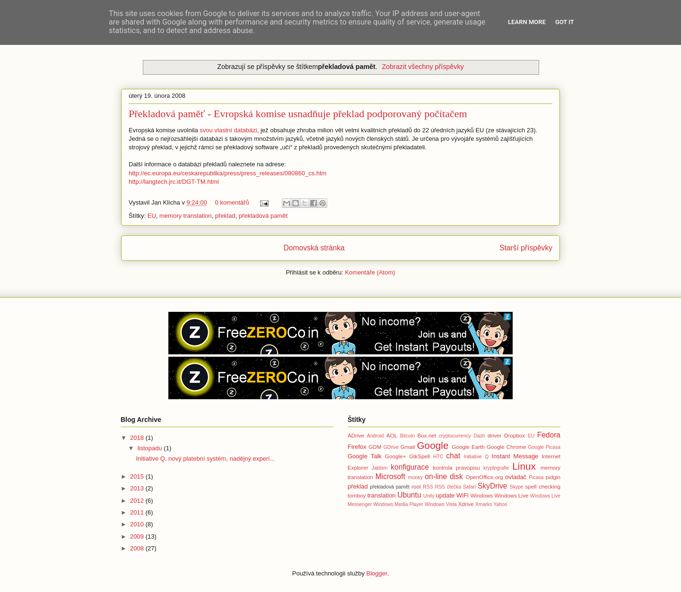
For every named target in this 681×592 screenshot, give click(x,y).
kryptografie (496, 468)
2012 (138, 500)
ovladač (515, 476)
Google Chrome (506, 447)
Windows (482, 495)
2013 (138, 488)
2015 (138, 476)
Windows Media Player (398, 504)
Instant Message (515, 456)
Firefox (357, 446)
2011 (138, 512)
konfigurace (410, 467)
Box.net (427, 435)
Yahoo (500, 504)
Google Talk (365, 456)
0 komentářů (232, 202)
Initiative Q (476, 456)
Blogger (377, 573)
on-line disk (444, 476)
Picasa (536, 477)
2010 (138, 524)
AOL (391, 435)
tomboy (357, 495)
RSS (428, 486)
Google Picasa (544, 447)
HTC (438, 456)
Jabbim (380, 468)
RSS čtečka (448, 486)
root (416, 486)
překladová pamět (263, 215)
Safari (469, 486)
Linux (524, 466)
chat (453, 456)
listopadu (151, 448)
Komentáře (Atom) (370, 272)
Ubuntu (409, 495)
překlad (225, 215)
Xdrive (466, 504)
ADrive (356, 435)
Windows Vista (441, 504)
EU (152, 215)
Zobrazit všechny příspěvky (422, 66)
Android (375, 435)
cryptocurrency (455, 435)
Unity (429, 495)
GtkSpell (419, 456)
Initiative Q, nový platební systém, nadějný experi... (205, 458)
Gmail (408, 447)
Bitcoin (407, 435)
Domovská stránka (314, 248)
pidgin (553, 477)
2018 (138, 437)
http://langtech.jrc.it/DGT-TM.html (174, 181)
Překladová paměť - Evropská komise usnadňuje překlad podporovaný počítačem (298, 114)
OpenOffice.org (484, 477)
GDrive (391, 447)
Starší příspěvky (525, 248)
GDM (374, 447)
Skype (517, 486)
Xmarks (483, 504)
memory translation (185, 215)
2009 (138, 536)
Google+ (395, 456)
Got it (564, 22)
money (415, 477)
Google (432, 445)
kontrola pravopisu (456, 467)
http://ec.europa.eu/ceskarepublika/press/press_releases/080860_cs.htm (227, 173)
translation (381, 495)
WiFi (462, 495)
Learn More (527, 22)
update (445, 495)
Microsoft (390, 476)
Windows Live (511, 495)
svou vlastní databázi (228, 130)
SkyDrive (492, 486)
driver (494, 435)
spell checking (542, 486)
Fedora (548, 435)
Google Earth (468, 447)
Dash (479, 435)
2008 (138, 548)
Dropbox (514, 435)
